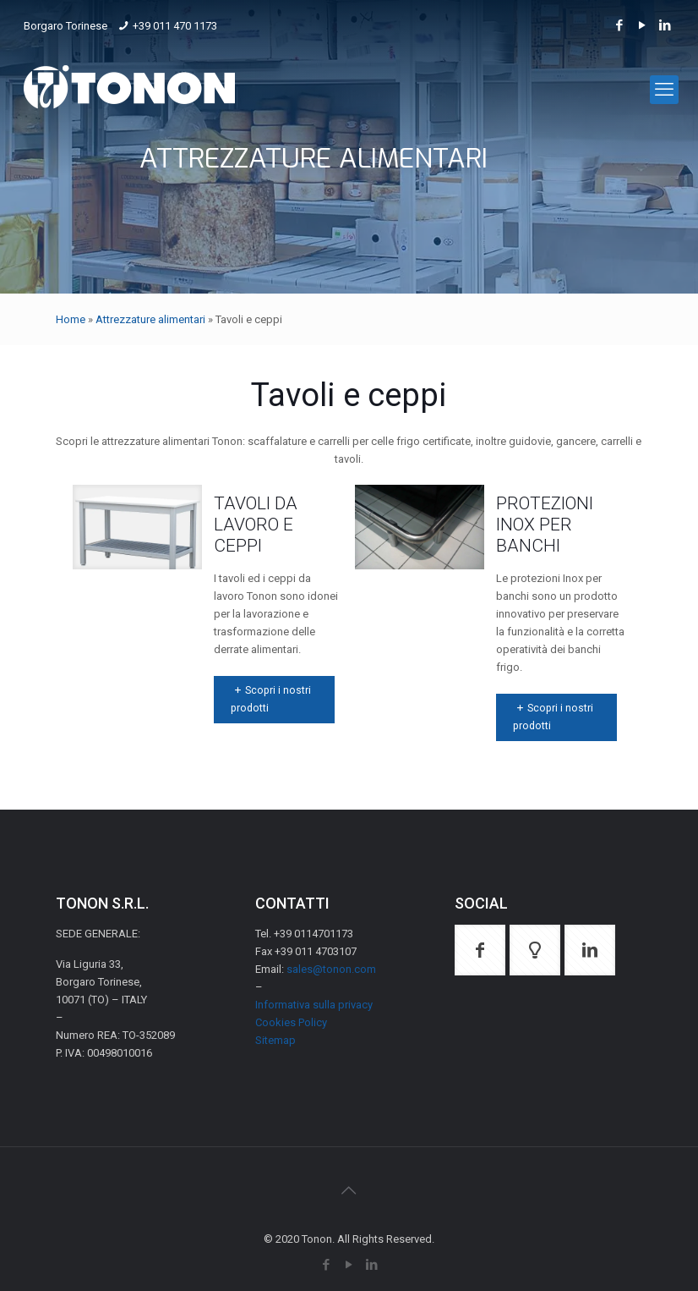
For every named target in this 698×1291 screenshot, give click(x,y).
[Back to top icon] (349, 1190)
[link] (138, 527)
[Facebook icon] (620, 25)
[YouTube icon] (643, 25)
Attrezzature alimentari (150, 319)
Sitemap (275, 1040)
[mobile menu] (664, 89)
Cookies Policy (291, 1022)
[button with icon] (480, 950)
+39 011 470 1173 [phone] (175, 25)
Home (70, 319)
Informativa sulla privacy (314, 1004)
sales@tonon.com (331, 969)
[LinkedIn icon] (665, 25)
